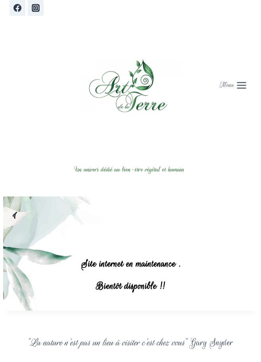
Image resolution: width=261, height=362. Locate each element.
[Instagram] (36, 8)
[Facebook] (17, 8)
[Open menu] (233, 85)
